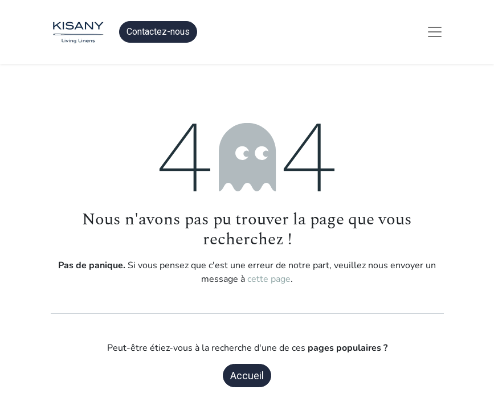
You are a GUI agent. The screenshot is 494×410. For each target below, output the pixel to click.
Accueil (247, 376)
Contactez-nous (158, 31)
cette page (269, 279)
